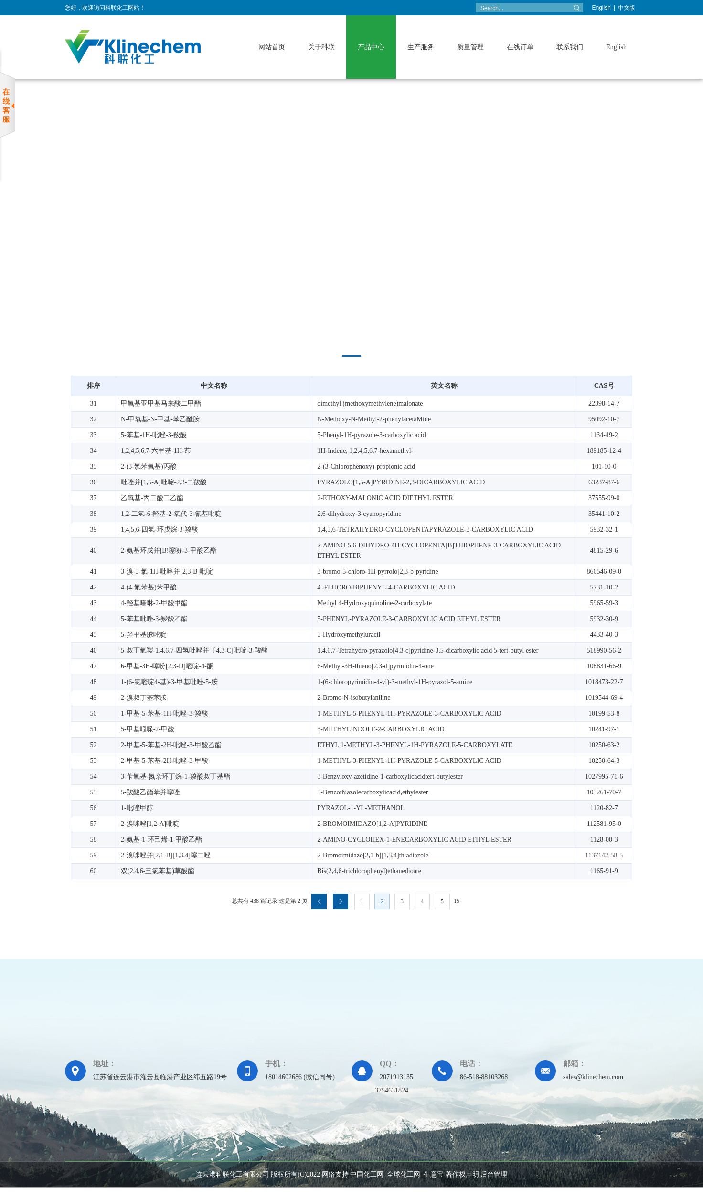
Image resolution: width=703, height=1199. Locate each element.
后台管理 (493, 1174)
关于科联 (321, 47)
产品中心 (371, 47)
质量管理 (470, 47)
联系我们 (569, 47)
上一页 (319, 901)
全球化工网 (403, 1174)
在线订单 (520, 47)
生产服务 (420, 47)
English (601, 7)
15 (456, 901)
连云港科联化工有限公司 (232, 1174)
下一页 (340, 901)
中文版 (626, 7)
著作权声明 (462, 1174)
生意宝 (434, 1174)
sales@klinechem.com (593, 1077)
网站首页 (271, 47)
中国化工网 (366, 1174)
